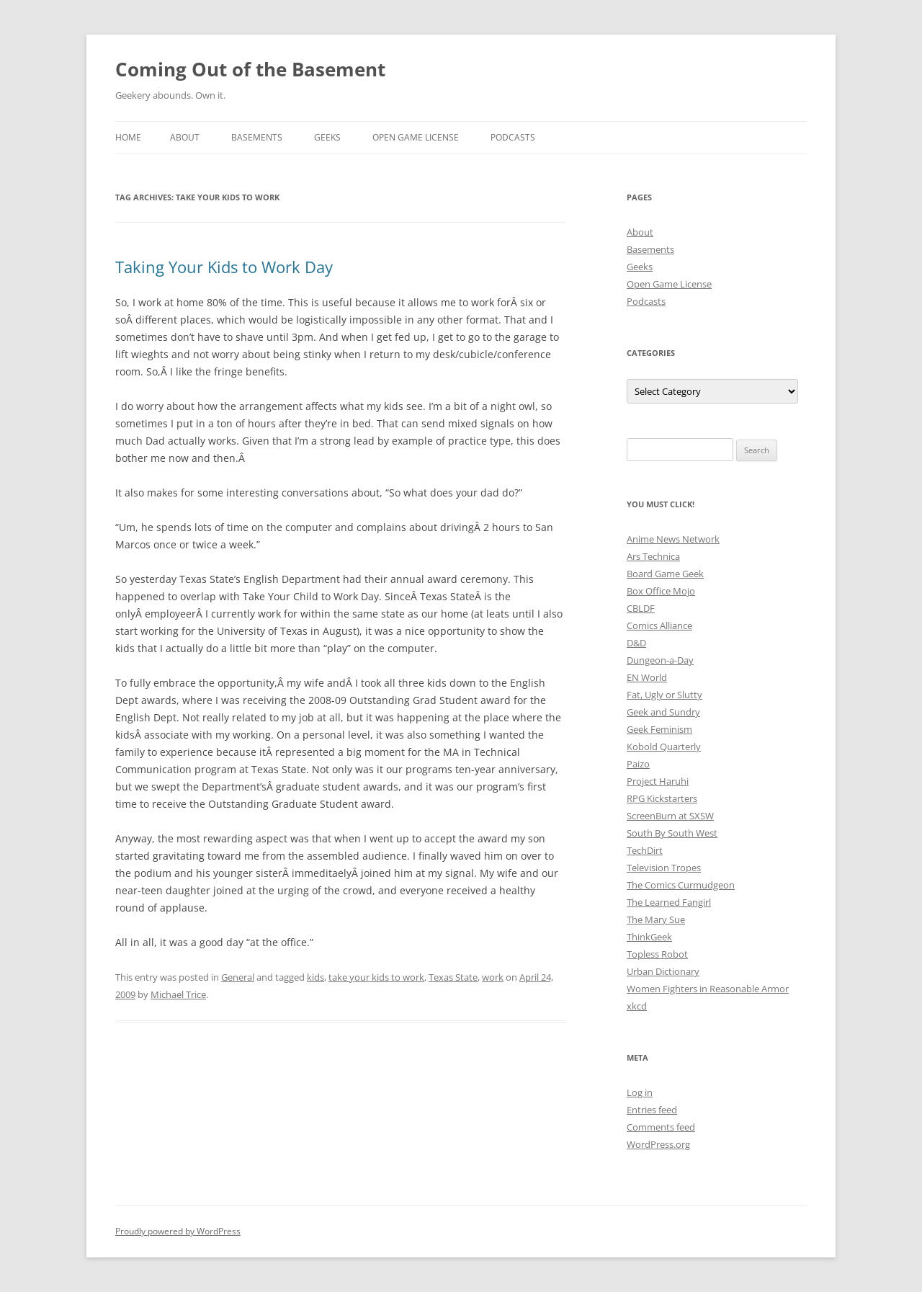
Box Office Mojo (661, 590)
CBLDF (641, 608)
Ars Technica (653, 556)
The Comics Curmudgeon (681, 884)
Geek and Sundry (663, 711)
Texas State (453, 977)
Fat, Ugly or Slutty (664, 694)
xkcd (637, 1005)
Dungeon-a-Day (660, 660)
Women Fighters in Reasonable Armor (708, 988)
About (185, 137)
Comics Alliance (659, 625)
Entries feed (652, 1109)
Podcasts (513, 137)
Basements (256, 137)
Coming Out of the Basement (250, 69)
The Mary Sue (656, 919)
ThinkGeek (649, 936)
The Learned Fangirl (669, 902)
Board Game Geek (665, 573)
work (492, 977)
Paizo (638, 763)
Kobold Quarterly (664, 746)
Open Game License (415, 137)
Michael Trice (178, 994)
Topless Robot (657, 954)
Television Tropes (664, 867)
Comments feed (661, 1127)
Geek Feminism (659, 729)
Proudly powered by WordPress (178, 1231)
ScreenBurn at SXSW (670, 815)
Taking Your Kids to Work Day (224, 266)
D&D (636, 642)
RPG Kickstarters (662, 798)
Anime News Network (673, 539)
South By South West (672, 833)
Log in (640, 1092)
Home (128, 137)
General (237, 977)
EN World (647, 677)
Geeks (327, 137)
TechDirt (645, 850)
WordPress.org (658, 1144)
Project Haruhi (658, 781)
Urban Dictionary (663, 971)
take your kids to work (376, 977)
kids (315, 977)
